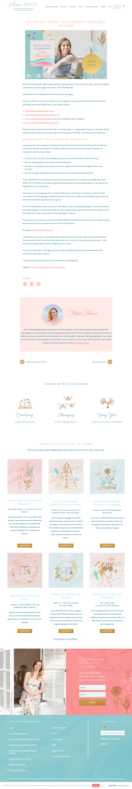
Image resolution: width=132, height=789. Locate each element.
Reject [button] (102, 785)
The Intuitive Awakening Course (39, 111)
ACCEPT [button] (95, 785)
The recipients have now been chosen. (47, 267)
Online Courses (51, 7)
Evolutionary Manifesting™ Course (23, 745)
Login (117, 7)
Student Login (58, 750)
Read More (113, 785)
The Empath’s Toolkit (17, 770)
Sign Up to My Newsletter (113, 733)
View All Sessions (59, 728)
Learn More (24, 546)
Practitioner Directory (61, 756)
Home (11, 728)
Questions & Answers (110, 739)
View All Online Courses (18, 734)
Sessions (72, 7)
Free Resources (92, 7)
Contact (104, 744)
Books (63, 7)
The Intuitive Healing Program (38, 119)
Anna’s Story (57, 739)
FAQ (110, 7)
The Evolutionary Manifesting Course (42, 123)
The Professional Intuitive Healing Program (22, 752)
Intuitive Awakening (17, 764)
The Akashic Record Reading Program (42, 115)
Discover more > (82, 343)
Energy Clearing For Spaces (20, 759)
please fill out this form (42, 230)
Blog (81, 7)
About (103, 7)
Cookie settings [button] (124, 785)
